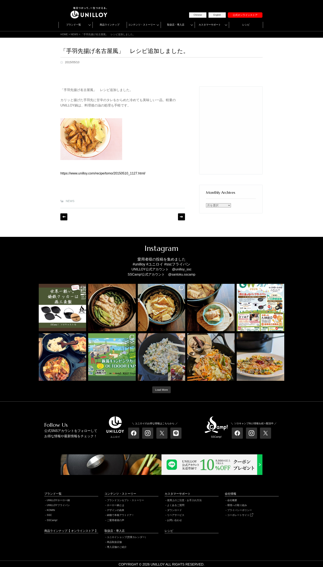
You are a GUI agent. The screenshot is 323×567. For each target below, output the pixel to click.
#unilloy (139, 264)
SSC (49, 515)
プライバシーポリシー (239, 510)
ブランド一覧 (73, 24)
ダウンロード (174, 510)
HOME (64, 34)
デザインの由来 (115, 510)
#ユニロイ (154, 264)
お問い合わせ (174, 520)
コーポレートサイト (240, 515)
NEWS (70, 201)
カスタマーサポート (210, 24)
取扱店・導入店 (175, 24)
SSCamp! (52, 520)
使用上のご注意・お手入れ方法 (184, 500)
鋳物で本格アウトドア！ (120, 515)
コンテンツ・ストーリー (141, 24)
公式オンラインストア (245, 15)
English (217, 15)
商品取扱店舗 (114, 542)
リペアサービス (175, 515)
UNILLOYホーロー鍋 (58, 500)
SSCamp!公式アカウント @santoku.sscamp (161, 274)
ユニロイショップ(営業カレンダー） (127, 537)
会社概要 (232, 500)
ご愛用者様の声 (115, 520)
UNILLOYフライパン (58, 505)
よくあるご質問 (175, 505)
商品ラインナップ (109, 24)
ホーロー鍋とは (115, 505)
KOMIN (51, 510)
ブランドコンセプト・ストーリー (125, 500)
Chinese (198, 15)
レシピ (246, 24)
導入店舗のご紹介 (117, 547)
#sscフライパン (177, 264)
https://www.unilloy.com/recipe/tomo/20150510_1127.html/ (102, 173)
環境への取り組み (237, 505)
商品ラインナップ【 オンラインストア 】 (71, 530)
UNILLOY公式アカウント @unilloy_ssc (162, 269)
